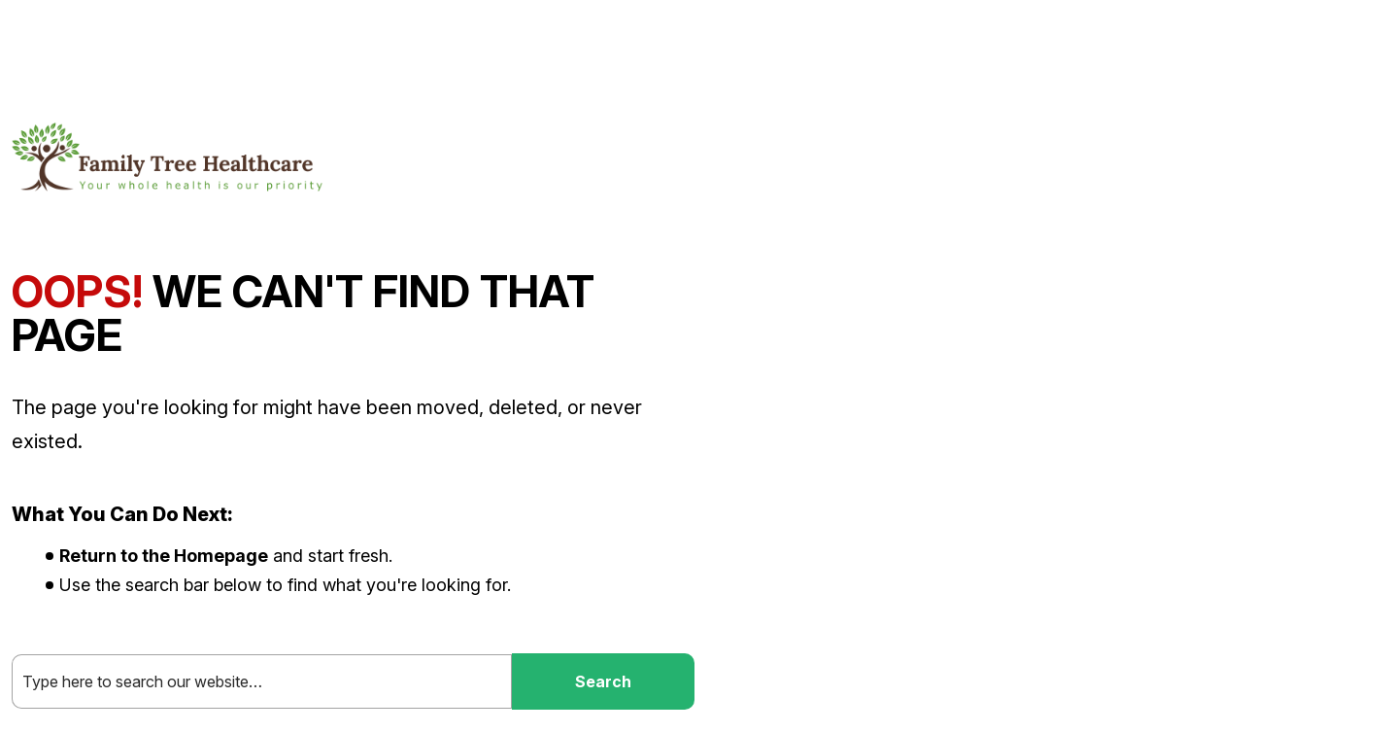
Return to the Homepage (163, 555)
